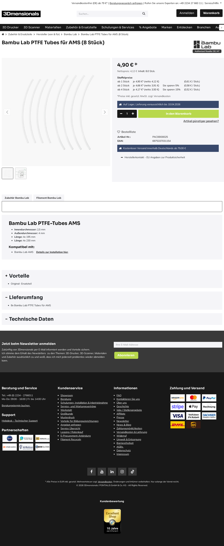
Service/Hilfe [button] (212, 3)
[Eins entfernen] (121, 114)
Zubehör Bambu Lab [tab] (17, 197)
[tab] (112, 276)
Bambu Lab (70, 34)
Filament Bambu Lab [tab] (48, 197)
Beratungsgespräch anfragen (126, 3)
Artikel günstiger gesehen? (201, 121)
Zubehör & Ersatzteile (20, 34)
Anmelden (187, 13)
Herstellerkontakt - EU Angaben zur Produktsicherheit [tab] (155, 157)
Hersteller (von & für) (48, 34)
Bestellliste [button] (126, 132)
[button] (7, 112)
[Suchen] (144, 14)
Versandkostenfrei (82, 3)
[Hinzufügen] (133, 114)
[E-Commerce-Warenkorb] (211, 13)
